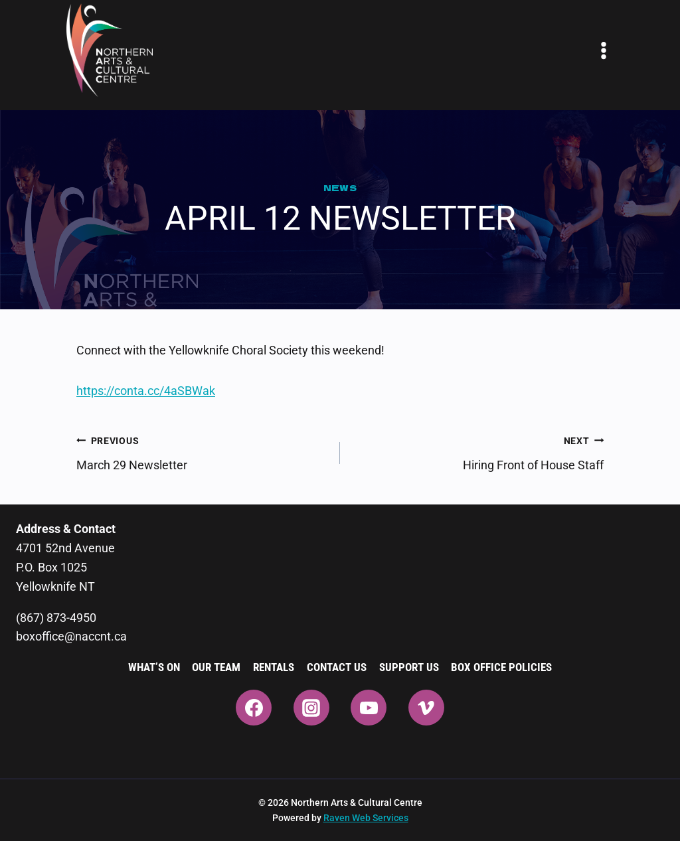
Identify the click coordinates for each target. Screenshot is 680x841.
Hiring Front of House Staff (478, 451)
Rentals (273, 667)
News (340, 187)
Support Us (409, 667)
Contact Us (337, 667)
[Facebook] (254, 708)
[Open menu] (604, 50)
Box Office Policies (501, 667)
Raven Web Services (365, 817)
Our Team (216, 667)
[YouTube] (368, 708)
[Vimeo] (426, 708)
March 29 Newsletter (202, 451)
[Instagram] (311, 708)
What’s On (154, 667)
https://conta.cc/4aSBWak (145, 391)
